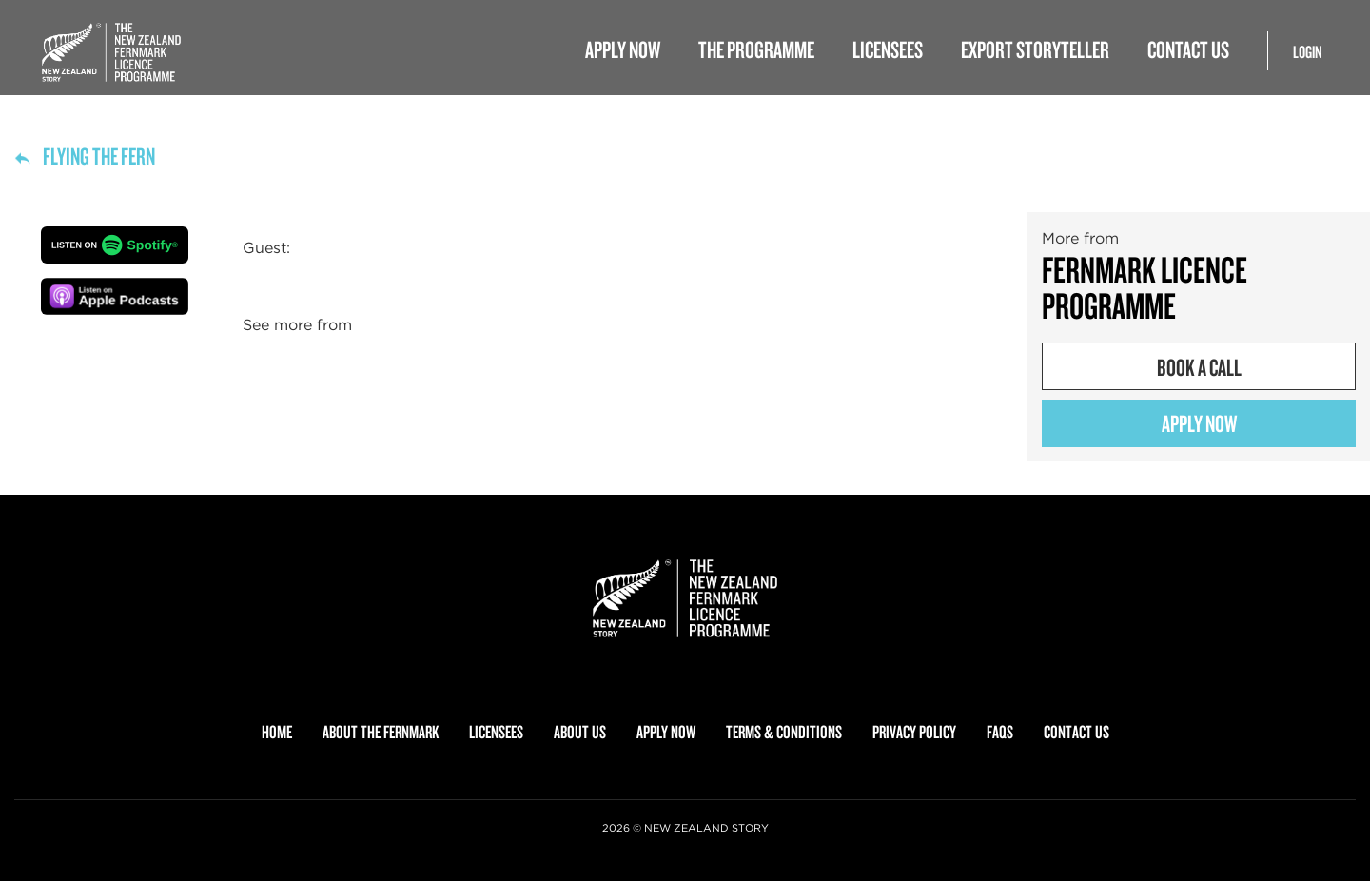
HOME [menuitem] (277, 731)
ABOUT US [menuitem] (580, 731)
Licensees (887, 49)
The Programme (756, 49)
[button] (114, 245)
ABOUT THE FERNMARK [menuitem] (381, 731)
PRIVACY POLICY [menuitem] (914, 731)
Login (1307, 52)
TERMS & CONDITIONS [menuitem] (784, 731)
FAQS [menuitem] (1000, 731)
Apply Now (622, 49)
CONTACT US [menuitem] (1076, 731)
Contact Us (1188, 49)
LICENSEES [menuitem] (496, 731)
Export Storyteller (1035, 49)
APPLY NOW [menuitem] (665, 731)
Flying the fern (84, 155)
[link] (685, 598)
